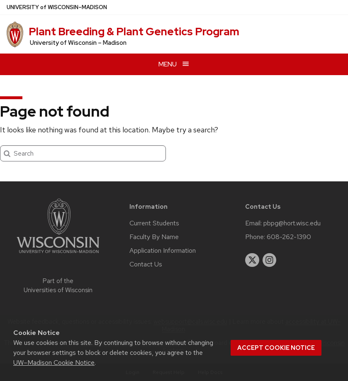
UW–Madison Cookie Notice (54, 362)
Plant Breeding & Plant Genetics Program (134, 31)
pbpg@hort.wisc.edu (292, 223)
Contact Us (145, 264)
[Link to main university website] (58, 254)
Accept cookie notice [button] (276, 348)
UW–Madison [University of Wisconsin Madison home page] (57, 7)
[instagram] (270, 260)
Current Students (154, 223)
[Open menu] (174, 64)
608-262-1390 (289, 237)
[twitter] (252, 260)
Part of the (58, 286)
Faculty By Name (154, 237)
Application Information (162, 251)
